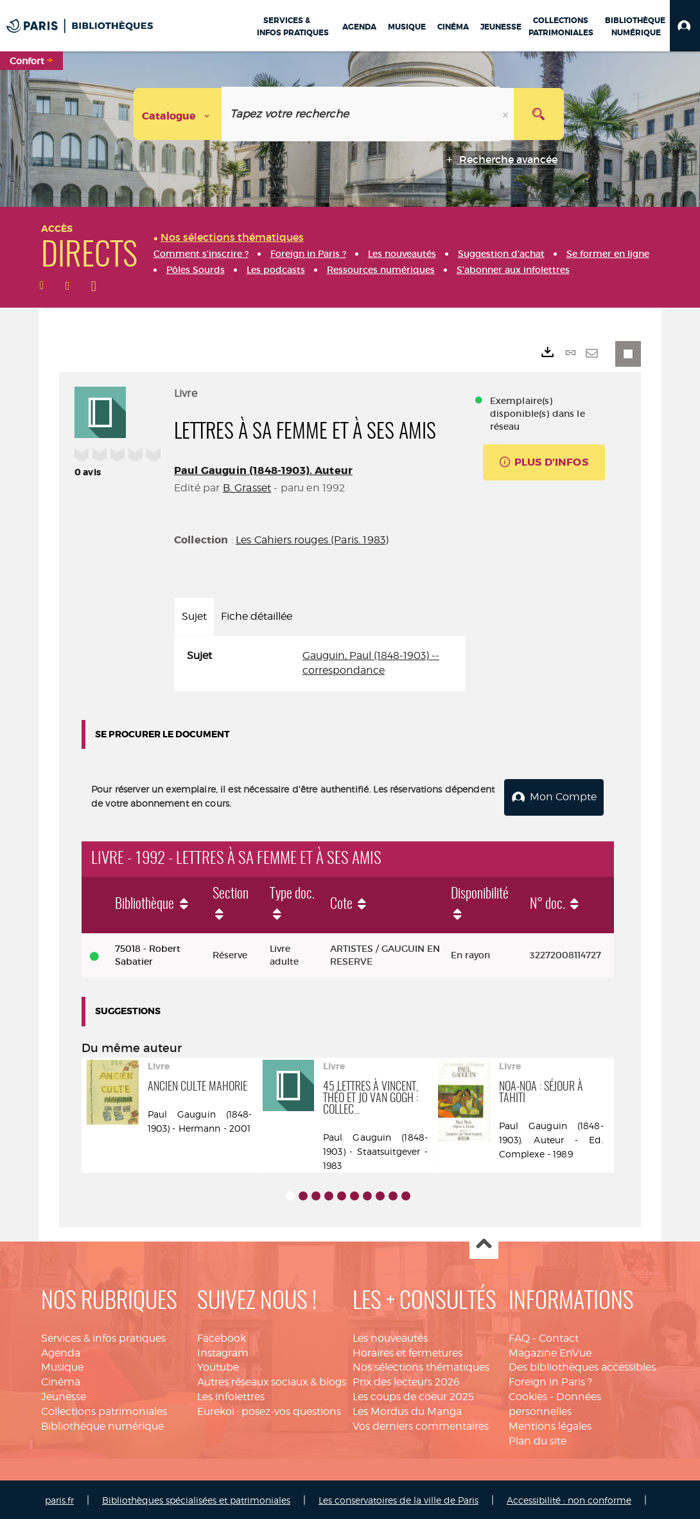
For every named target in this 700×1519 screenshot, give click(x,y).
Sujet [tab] (194, 616)
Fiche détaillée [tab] (256, 616)
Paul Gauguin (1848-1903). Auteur (263, 470)
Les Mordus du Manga (407, 1409)
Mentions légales (550, 1424)
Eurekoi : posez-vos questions (269, 1409)
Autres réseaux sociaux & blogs (271, 1380)
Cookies (528, 1394)
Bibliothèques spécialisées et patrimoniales (196, 1498)
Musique (62, 1365)
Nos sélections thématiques (421, 1365)
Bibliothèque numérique (102, 1424)
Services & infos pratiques (103, 1336)
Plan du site (537, 1438)
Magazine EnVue (550, 1350)
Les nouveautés (390, 1336)
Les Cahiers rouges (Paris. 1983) (312, 540)
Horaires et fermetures (407, 1350)
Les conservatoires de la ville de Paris (398, 1498)
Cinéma (60, 1380)
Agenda (60, 1350)
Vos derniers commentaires (421, 1424)
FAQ (519, 1336)
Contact (559, 1336)
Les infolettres (231, 1394)
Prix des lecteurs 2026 (406, 1380)
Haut (483, 1242)
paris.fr (59, 1498)
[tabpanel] (320, 663)
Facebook (221, 1336)
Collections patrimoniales (104, 1409)
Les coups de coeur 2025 (413, 1394)
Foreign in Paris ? (550, 1380)
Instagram (223, 1350)
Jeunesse (63, 1394)
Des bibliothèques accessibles (582, 1365)
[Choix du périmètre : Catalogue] (178, 114)
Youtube (218, 1365)
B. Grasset (247, 488)
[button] (685, 25)
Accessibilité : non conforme (569, 1498)
